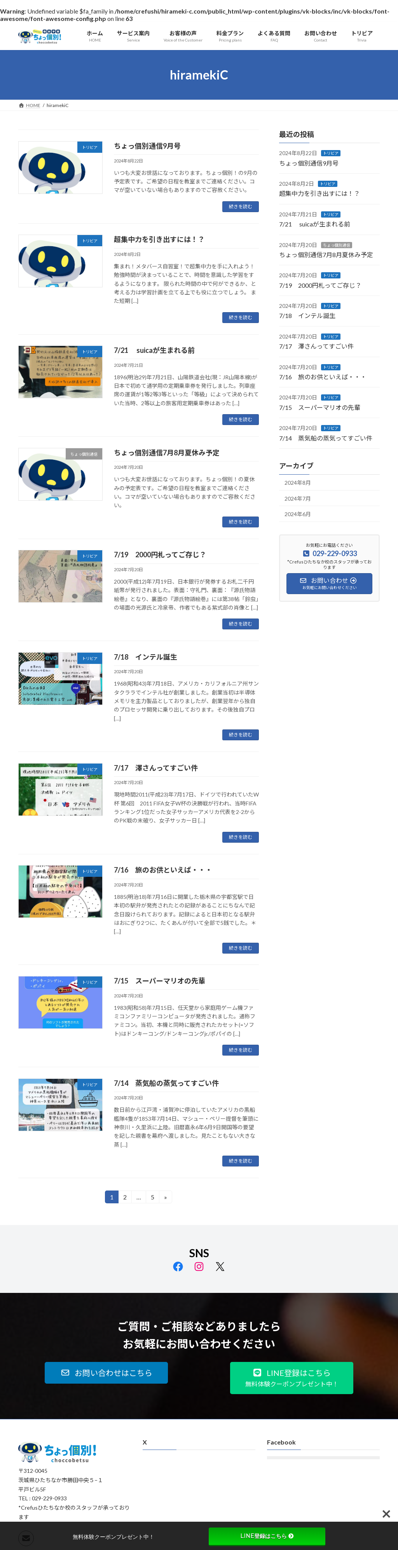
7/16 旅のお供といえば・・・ (163, 870)
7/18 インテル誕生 (145, 657)
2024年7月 (298, 498)
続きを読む (240, 206)
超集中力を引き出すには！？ (159, 239)
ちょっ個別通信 (336, 245)
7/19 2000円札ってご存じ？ (160, 554)
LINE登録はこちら (267, 1536)
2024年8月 (298, 482)
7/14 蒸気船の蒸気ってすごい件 (166, 1083)
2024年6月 (298, 514)
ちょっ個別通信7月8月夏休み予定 (167, 452)
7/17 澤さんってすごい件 (156, 768)
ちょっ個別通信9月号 (147, 146)
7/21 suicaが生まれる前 (154, 350)
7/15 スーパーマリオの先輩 (159, 980)
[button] (106, 1373)
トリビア (331, 153)
